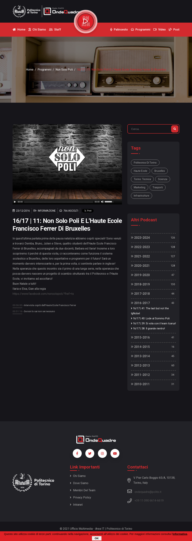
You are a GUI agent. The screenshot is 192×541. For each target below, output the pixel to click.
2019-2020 (140, 275)
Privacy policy (80, 497)
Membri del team (82, 490)
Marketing (139, 187)
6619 (160, 500)
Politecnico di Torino (145, 162)
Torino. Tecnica (142, 179)
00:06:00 (17, 305)
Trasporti (157, 187)
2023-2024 (140, 237)
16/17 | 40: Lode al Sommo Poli (150, 318)
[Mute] (102, 201)
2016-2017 (140, 303)
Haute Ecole (140, 170)
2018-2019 (140, 284)
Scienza (162, 179)
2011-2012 (140, 375)
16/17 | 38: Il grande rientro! (148, 328)
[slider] (58, 202)
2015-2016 (140, 337)
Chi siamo (78, 476)
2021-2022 (140, 256)
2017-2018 (140, 293)
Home (29, 69)
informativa (180, 533)
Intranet (76, 504)
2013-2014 (140, 356)
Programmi (44, 69)
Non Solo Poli (64, 69)
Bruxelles (159, 170)
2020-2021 (140, 265)
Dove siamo (79, 483)
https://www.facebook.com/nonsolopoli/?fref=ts (43, 293)
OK (97, 538)
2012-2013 (140, 365)
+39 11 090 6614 (145, 500)
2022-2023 (140, 247)
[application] (67, 201)
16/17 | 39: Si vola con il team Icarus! (153, 323)
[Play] (14, 201)
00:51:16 (17, 311)
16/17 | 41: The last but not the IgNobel (150, 311)
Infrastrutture (141, 195)
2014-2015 (140, 347)
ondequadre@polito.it (144, 491)
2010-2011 (140, 384)
